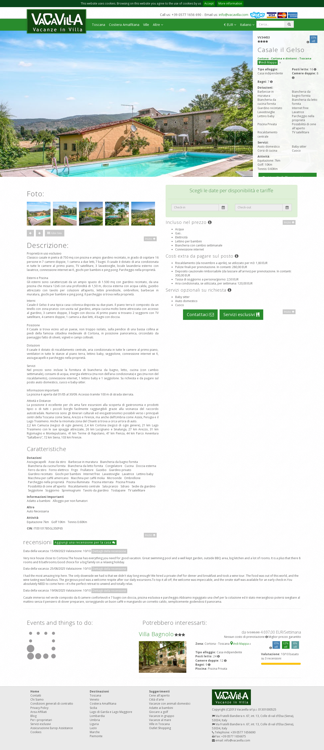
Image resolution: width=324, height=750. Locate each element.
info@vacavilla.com (233, 14)
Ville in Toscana (159, 724)
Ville (146, 24)
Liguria (94, 724)
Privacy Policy (39, 708)
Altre (158, 24)
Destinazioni (99, 691)
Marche (95, 732)
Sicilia (93, 708)
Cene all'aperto (159, 695)
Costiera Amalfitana (124, 24)
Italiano (247, 24)
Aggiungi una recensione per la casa (85, 542)
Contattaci (200, 314)
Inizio (150, 239)
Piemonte (96, 736)
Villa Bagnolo (156, 634)
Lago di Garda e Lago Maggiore (111, 712)
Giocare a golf (158, 712)
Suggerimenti (159, 691)
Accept (209, 3)
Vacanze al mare (160, 720)
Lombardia (97, 716)
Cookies (35, 732)
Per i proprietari (41, 720)
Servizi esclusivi (241, 314)
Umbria (95, 720)
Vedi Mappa (268, 62)
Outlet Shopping (160, 728)
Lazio (93, 728)
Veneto (94, 699)
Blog (33, 716)
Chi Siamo (37, 699)
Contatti (35, 695)
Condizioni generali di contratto (51, 704)
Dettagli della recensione (109, 551)
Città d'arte (156, 699)
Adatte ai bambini (161, 708)
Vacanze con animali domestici (169, 704)
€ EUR (230, 24)
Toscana (98, 24)
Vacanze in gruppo (161, 716)
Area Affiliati (38, 712)
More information (230, 3)
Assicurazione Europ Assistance (51, 728)
